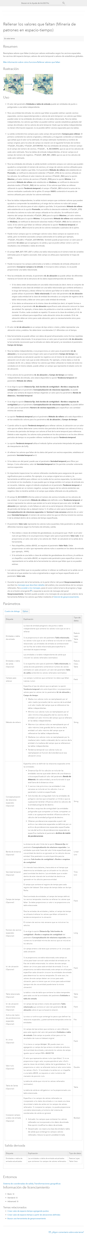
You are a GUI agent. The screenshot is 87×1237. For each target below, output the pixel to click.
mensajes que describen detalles (31, 585)
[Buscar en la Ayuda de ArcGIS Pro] (41, 3)
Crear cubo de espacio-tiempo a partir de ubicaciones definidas (33, 1215)
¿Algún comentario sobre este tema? (68, 1232)
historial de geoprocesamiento (66, 597)
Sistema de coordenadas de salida (18, 1184)
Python (25, 611)
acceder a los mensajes (30, 588)
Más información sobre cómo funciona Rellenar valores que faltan (31, 62)
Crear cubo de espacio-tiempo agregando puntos (28, 1211)
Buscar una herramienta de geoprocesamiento (26, 1219)
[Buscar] (64, 3)
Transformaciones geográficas (47, 1184)
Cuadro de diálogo (12, 611)
